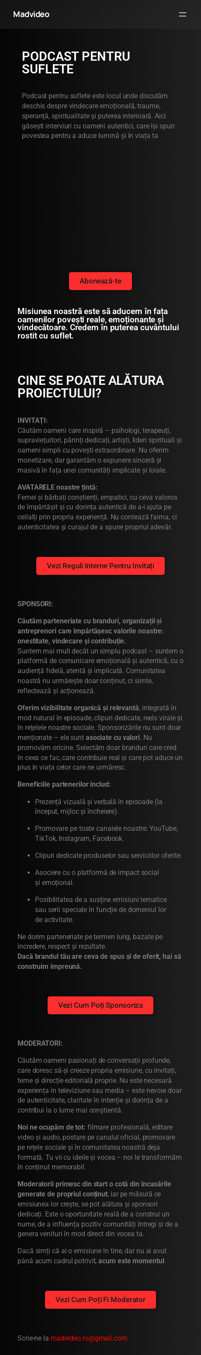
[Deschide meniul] (182, 14)
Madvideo (31, 14)
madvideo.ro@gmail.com (89, 1338)
